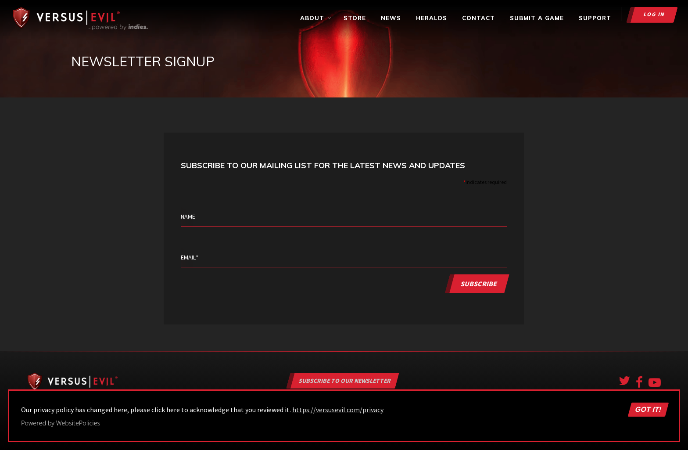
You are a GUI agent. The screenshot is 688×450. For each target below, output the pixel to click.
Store (355, 18)
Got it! (648, 410)
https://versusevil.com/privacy (337, 409)
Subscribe (479, 283)
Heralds (431, 18)
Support (595, 18)
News (391, 18)
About (316, 18)
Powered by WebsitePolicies (60, 423)
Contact (478, 18)
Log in (654, 14)
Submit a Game (537, 18)
